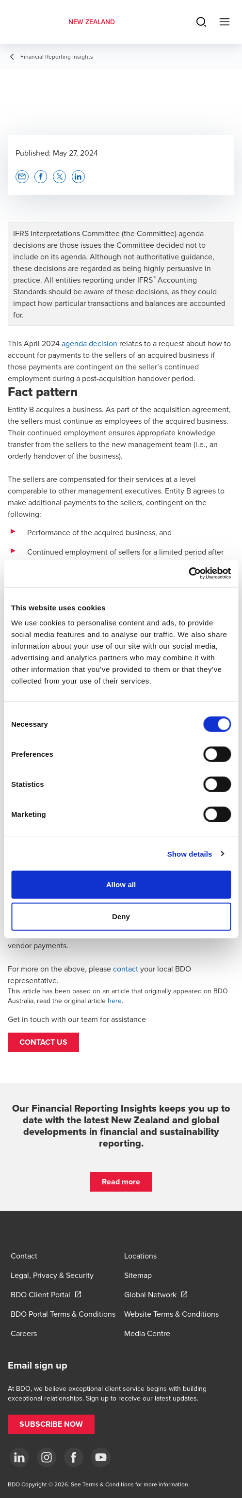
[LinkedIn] (19, 1457)
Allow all (121, 884)
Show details (189, 853)
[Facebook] (73, 1457)
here (115, 1000)
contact (125, 968)
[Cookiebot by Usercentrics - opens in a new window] (188, 573)
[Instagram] (46, 1457)
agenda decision (89, 343)
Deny (121, 916)
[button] (43, 1042)
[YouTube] (101, 1457)
